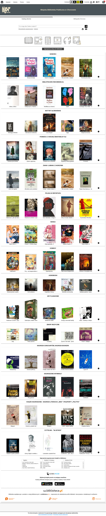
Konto (28, 2)
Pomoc (22, 2)
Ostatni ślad (24, 466)
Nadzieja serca (67, 467)
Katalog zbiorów (26, 19)
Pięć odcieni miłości (47, 466)
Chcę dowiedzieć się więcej (45, 514)
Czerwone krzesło (67, 462)
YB (78, 2)
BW (75, 2)
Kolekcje (36, 29)
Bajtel (44, 467)
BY (81, 2)
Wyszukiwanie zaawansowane (26, 29)
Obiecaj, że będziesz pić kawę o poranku (71, 466)
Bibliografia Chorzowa (79, 19)
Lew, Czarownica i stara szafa (28, 462)
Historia (15, 2)
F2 (98, 2)
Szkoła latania (45, 463)
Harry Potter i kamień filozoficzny (28, 467)
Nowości (8, 2)
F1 (94, 2)
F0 (91, 2)
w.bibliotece (45, 494)
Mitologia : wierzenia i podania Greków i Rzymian (31, 463)
